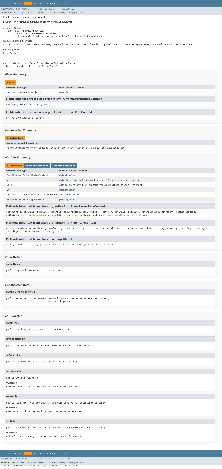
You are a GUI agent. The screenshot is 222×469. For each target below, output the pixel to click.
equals (20, 244)
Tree (41, 3)
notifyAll (83, 244)
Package (17, 3)
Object (67, 239)
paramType (65, 199)
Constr (32, 13)
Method (42, 13)
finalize (31, 244)
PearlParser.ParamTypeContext (25, 199)
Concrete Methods (64, 165)
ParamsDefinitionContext (22, 148)
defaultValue (67, 175)
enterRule (65, 180)
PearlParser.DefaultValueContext (27, 175)
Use (35, 3)
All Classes (68, 9)
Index (64, 3)
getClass (45, 244)
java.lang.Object (12, 28)
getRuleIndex (67, 190)
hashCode (58, 244)
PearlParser (10, 53)
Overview (6, 3)
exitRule (64, 185)
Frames (39, 9)
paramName (65, 92)
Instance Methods (37, 165)
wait (94, 244)
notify (70, 244)
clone (9, 244)
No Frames (50, 9)
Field (23, 13)
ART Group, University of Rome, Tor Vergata (38, 466)
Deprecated (52, 3)
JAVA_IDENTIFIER (69, 194)
